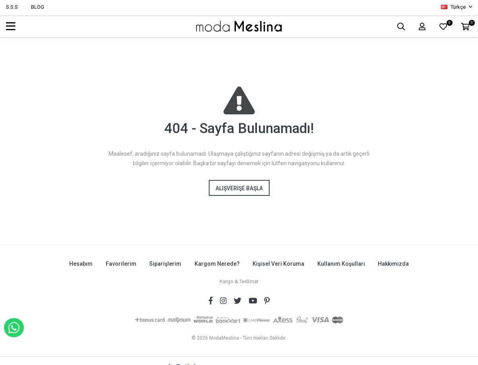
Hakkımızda (394, 264)
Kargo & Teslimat (239, 281)
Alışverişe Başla (239, 188)
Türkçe (454, 7)
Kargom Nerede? (217, 264)
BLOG (37, 7)
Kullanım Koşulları (341, 264)
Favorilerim (120, 264)
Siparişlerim (165, 264)
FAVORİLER (448, 24)
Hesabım (80, 264)
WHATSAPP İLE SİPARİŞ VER (14, 327)
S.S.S (12, 7)
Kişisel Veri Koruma (279, 264)
